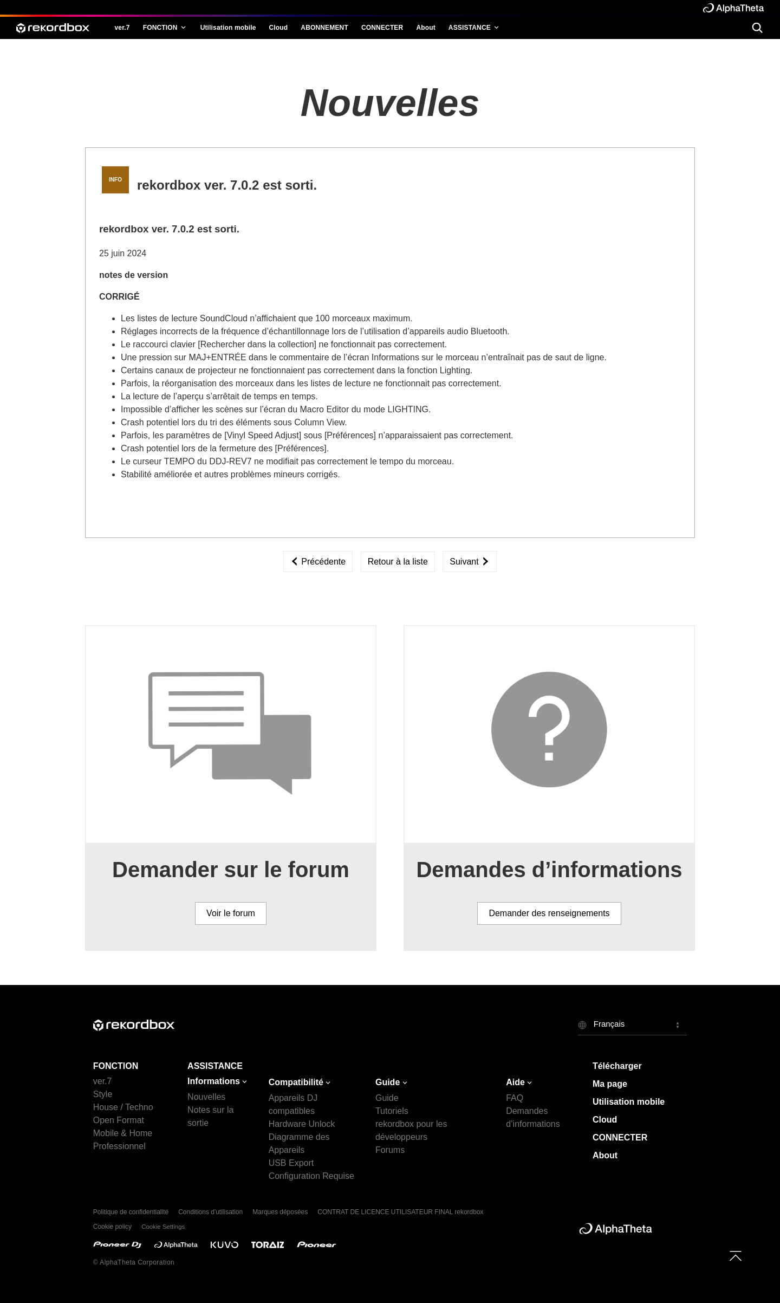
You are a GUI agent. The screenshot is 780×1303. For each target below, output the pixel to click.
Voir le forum (230, 913)
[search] (757, 27)
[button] (632, 1024)
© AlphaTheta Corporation (133, 1262)
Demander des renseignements (549, 913)
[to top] (735, 1256)
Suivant (470, 561)
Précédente (318, 561)
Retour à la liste (398, 561)
